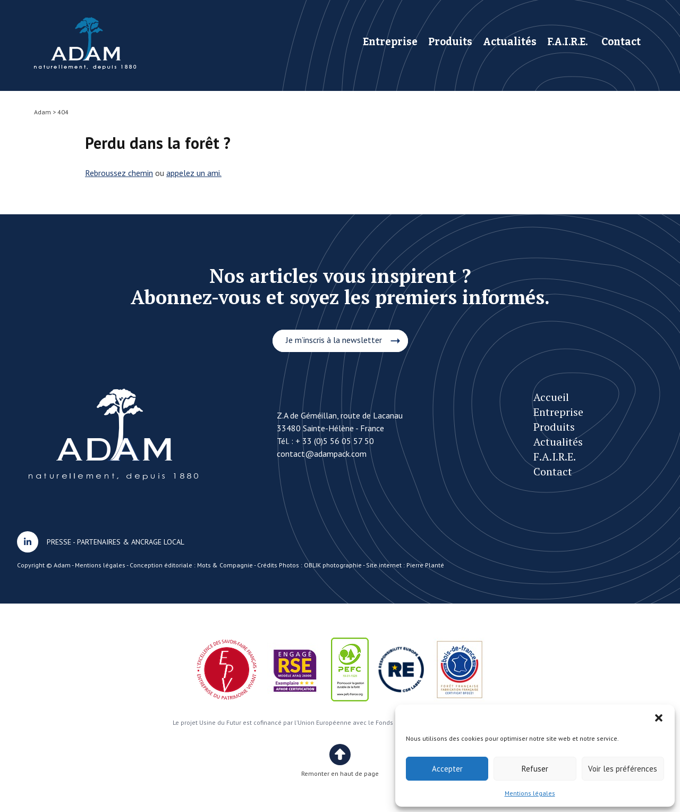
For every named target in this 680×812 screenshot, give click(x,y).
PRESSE (59, 542)
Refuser (535, 769)
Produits (450, 42)
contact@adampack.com (322, 453)
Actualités (510, 42)
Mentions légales (530, 793)
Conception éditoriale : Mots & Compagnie (191, 565)
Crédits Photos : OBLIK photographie (309, 565)
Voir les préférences (622, 769)
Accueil (551, 397)
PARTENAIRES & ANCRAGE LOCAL (130, 542)
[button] (658, 718)
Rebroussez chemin (119, 173)
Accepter (447, 769)
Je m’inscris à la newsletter (334, 339)
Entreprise (390, 42)
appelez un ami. (194, 173)
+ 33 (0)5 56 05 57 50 (334, 441)
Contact (621, 42)
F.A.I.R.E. (567, 42)
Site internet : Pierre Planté (405, 565)
